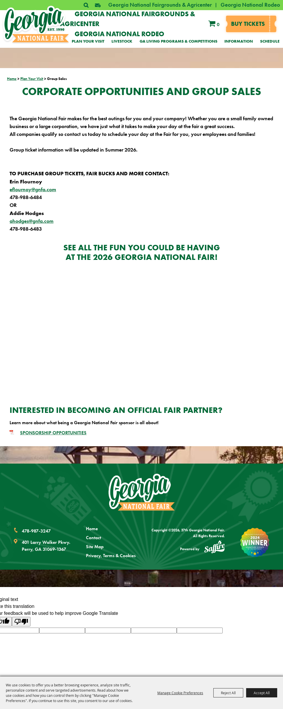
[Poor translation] (21, 621)
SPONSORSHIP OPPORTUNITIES (53, 432)
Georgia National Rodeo (250, 4)
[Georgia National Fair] (142, 492)
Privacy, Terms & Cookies (111, 555)
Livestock (121, 41)
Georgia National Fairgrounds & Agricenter (160, 4)
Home (12, 78)
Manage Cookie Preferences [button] (180, 692)
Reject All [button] (228, 692)
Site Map (95, 546)
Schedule (270, 41)
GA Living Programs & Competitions (178, 41)
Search (86, 5)
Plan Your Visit (88, 41)
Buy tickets (248, 23)
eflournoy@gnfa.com (33, 189)
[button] (98, 5)
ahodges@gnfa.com (31, 221)
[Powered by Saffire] (214, 547)
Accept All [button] (262, 692)
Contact (93, 537)
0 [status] (218, 24)
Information (238, 41)
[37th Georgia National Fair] (36, 24)
